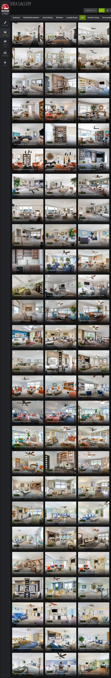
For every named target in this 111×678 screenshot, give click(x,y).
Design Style (89, 10)
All (101, 10)
